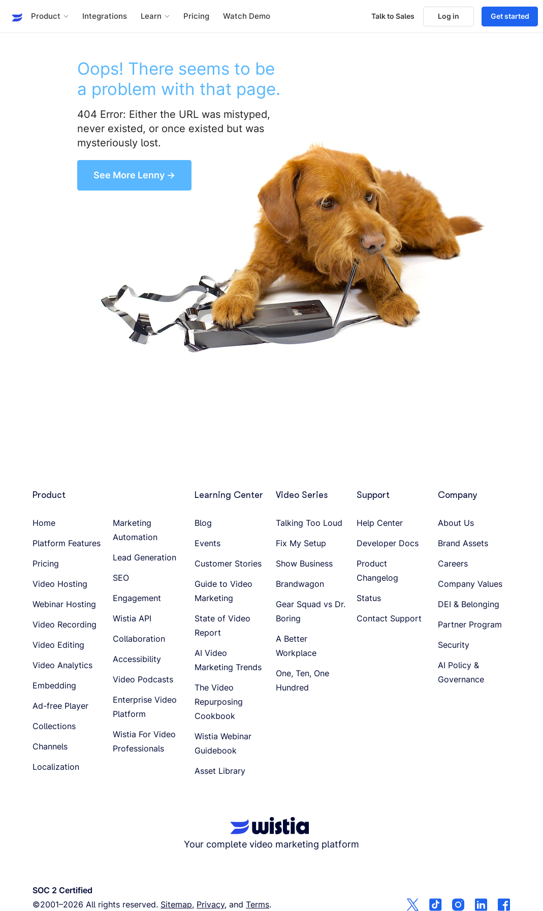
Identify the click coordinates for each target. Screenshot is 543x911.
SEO (121, 578)
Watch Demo (246, 16)
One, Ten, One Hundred (302, 680)
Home (44, 523)
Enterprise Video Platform (145, 707)
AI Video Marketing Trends (228, 660)
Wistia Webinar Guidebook (223, 743)
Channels (50, 746)
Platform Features (67, 543)
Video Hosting (60, 584)
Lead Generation (144, 557)
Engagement (137, 598)
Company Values (470, 584)
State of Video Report (222, 625)
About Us (456, 523)
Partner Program (470, 624)
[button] (50, 16)
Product (49, 495)
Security (453, 645)
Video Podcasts (143, 679)
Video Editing (58, 645)
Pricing (196, 16)
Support (373, 495)
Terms (257, 904)
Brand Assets (463, 543)
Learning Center (229, 495)
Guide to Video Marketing (223, 591)
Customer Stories (228, 563)
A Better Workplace (296, 646)
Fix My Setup (301, 543)
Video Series (302, 495)
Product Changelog (377, 570)
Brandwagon (300, 584)
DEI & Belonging (468, 604)
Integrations (104, 16)
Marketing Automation (135, 530)
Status (369, 598)
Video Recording (65, 624)
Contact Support (389, 618)
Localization (56, 767)
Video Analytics (62, 665)
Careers (453, 563)
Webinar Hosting (64, 604)
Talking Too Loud (309, 523)
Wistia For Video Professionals (144, 741)
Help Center (380, 523)
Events (207, 543)
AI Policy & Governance (461, 672)
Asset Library (220, 771)
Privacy (211, 904)
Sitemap (176, 904)
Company (457, 495)
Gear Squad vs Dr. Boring (310, 611)
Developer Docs (388, 543)
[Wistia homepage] (13, 16)
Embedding (54, 685)
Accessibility (137, 659)
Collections (54, 726)
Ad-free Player (60, 706)
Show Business (304, 563)
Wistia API (132, 618)
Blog (203, 523)
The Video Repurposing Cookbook (219, 701)
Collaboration (139, 639)
